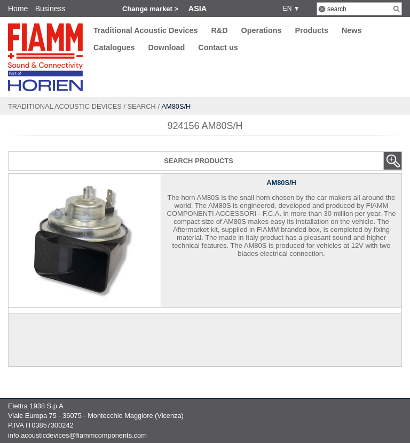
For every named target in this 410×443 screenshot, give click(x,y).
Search (142, 106)
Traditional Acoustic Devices (145, 30)
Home (18, 8)
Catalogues (114, 48)
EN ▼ (289, 8)
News (352, 30)
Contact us (218, 48)
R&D (219, 30)
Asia (197, 8)
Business (50, 8)
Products (311, 30)
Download (166, 48)
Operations (261, 30)
